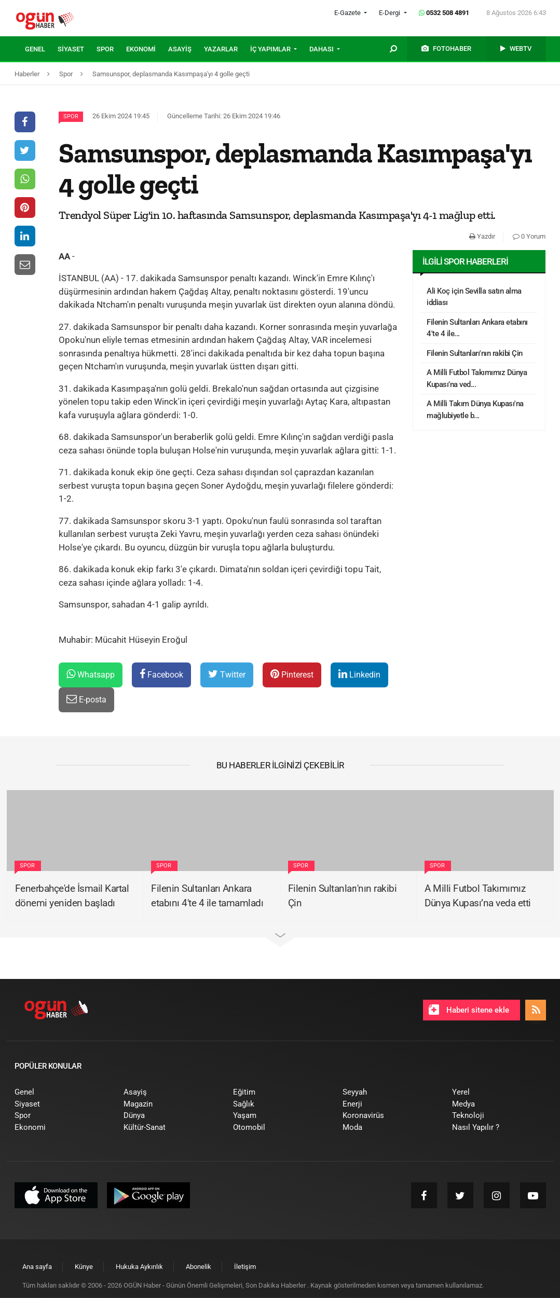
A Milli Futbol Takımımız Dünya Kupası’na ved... (477, 378)
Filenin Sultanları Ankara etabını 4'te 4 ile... (477, 328)
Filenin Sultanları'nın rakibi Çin (475, 353)
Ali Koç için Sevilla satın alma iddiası (474, 297)
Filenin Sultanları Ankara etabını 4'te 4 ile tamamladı (207, 895)
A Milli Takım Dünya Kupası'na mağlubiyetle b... (475, 409)
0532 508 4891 (444, 13)
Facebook (161, 674)
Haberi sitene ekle (469, 1009)
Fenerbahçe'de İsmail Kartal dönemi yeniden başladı (72, 895)
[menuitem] (41, 49)
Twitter (226, 674)
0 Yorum (529, 236)
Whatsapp (90, 674)
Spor (70, 116)
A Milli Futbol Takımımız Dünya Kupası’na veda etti (478, 895)
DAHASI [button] (322, 49)
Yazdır (482, 236)
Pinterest (291, 674)
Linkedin (359, 674)
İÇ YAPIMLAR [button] (271, 49)
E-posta (86, 699)
